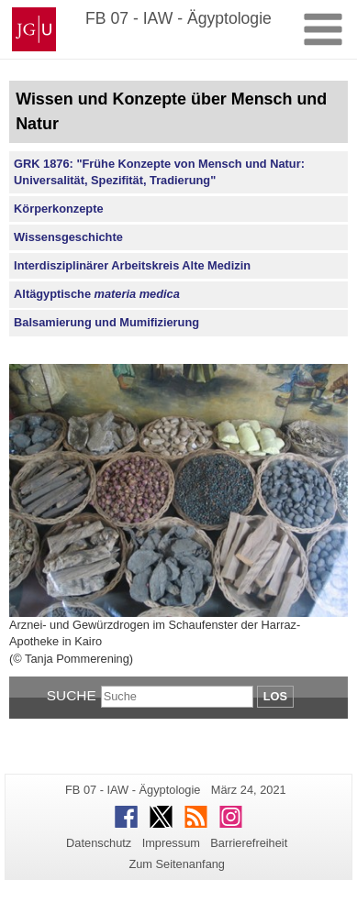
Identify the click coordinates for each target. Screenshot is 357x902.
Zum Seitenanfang (176, 864)
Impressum (171, 843)
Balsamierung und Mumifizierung (106, 322)
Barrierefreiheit (248, 843)
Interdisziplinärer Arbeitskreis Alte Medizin (132, 265)
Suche (71, 695)
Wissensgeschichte (68, 237)
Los (275, 696)
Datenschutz (98, 843)
